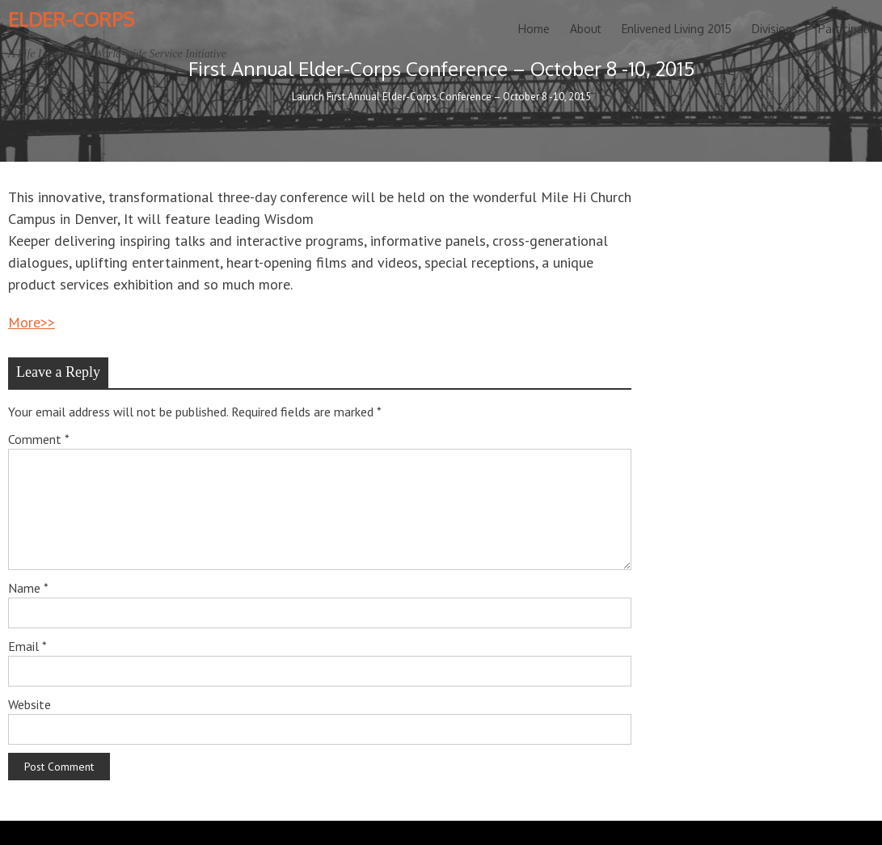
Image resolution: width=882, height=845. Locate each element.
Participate (846, 29)
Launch (308, 97)
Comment (39, 439)
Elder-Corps (71, 19)
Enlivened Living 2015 (677, 29)
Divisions (775, 29)
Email (27, 646)
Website (29, 704)
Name (28, 588)
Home (534, 29)
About (585, 29)
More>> (31, 322)
